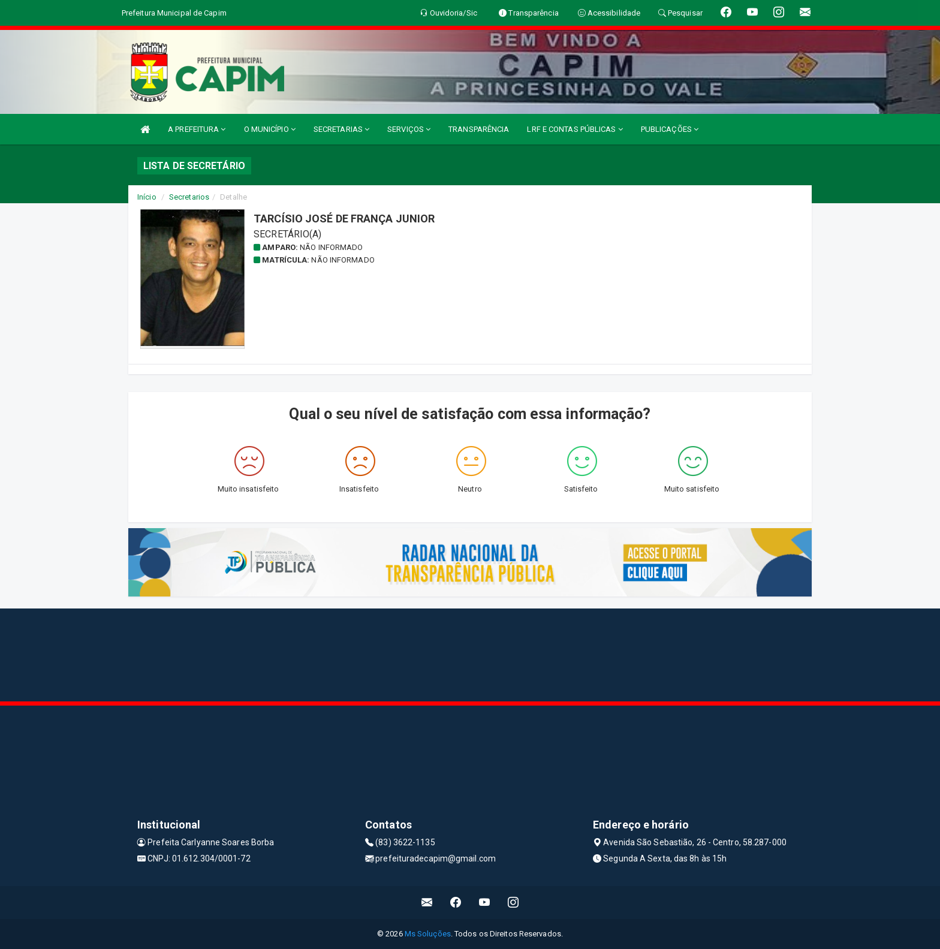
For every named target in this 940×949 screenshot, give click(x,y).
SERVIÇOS (408, 129)
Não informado (331, 247)
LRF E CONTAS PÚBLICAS (574, 129)
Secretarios (189, 196)
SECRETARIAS (341, 129)
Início (146, 196)
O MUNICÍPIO (270, 129)
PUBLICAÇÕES (669, 129)
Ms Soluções (428, 933)
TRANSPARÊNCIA (478, 129)
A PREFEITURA (196, 129)
